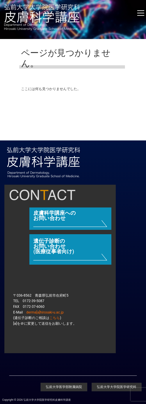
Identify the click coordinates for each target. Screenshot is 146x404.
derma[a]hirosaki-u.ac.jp (45, 312)
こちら (54, 318)
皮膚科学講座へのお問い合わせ (54, 215)
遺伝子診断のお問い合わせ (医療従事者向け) (53, 246)
